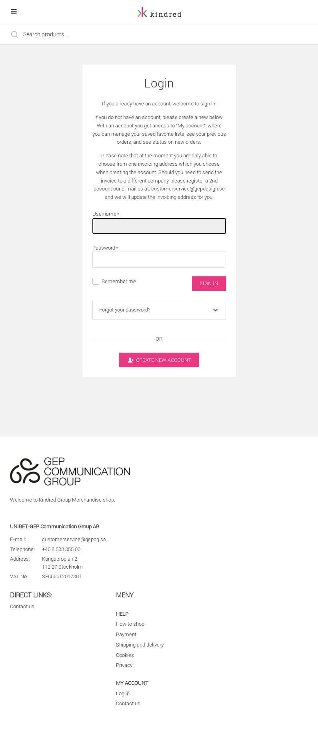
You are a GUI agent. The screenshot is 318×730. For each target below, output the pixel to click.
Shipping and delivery (140, 645)
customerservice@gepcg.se (74, 539)
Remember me (119, 281)
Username (106, 214)
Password (105, 248)
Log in (123, 693)
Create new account (159, 360)
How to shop (130, 624)
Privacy (124, 665)
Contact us (22, 606)
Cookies (125, 655)
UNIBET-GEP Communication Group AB (54, 527)
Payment (126, 634)
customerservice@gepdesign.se (188, 189)
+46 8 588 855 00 (61, 549)
